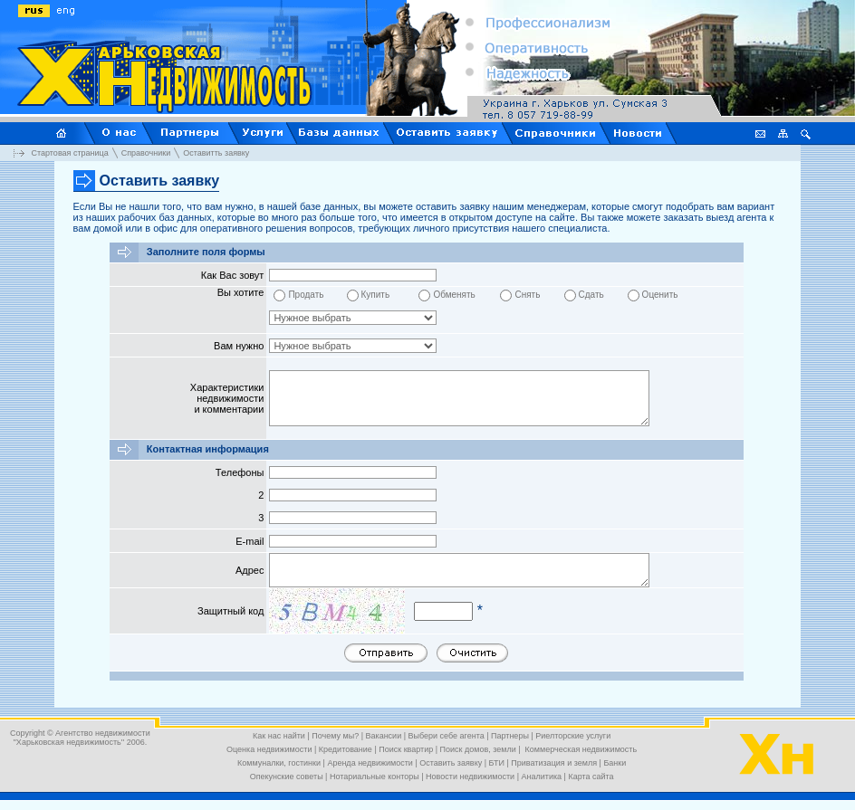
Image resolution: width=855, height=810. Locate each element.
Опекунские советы (286, 776)
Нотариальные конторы (374, 776)
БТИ (496, 762)
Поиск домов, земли (478, 749)
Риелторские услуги (572, 735)
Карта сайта (590, 776)
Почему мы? (335, 735)
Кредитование (345, 749)
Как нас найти (279, 735)
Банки (614, 762)
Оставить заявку (450, 762)
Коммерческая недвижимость (580, 749)
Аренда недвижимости (369, 762)
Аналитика (542, 776)
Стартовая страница (70, 152)
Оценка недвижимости (269, 749)
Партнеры (510, 735)
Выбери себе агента (446, 735)
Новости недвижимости (470, 776)
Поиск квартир (406, 749)
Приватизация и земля (554, 762)
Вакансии (384, 735)
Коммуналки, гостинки (279, 762)
